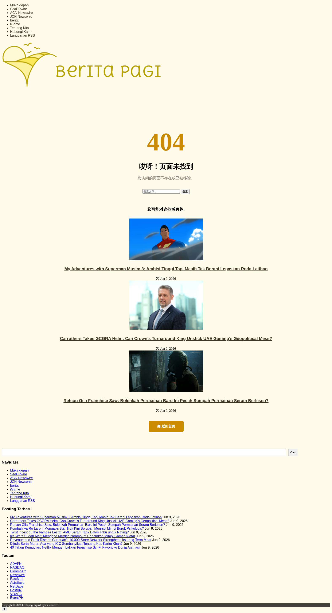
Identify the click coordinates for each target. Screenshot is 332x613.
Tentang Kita (19, 28)
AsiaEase (17, 582)
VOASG (16, 594)
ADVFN (16, 563)
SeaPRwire (18, 9)
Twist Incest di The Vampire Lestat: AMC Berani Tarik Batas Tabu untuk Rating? (69, 532)
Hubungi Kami (20, 31)
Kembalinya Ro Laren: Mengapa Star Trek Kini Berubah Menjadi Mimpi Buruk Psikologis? (77, 528)
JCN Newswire (21, 16)
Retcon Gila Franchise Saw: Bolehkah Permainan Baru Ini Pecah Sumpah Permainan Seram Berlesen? (166, 400)
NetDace (16, 586)
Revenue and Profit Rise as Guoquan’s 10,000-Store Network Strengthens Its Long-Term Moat (80, 540)
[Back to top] (4, 609)
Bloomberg (18, 571)
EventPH (16, 598)
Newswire (17, 575)
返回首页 (166, 426)
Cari (292, 452)
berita (14, 20)
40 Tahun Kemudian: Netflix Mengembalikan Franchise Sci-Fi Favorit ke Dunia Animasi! (75, 547)
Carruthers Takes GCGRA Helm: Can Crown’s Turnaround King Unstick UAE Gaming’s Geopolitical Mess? (166, 338)
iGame (15, 24)
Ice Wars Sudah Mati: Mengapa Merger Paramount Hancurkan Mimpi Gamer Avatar (72, 536)
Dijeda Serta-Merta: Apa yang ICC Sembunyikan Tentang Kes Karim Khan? (66, 543)
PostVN (16, 590)
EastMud (16, 579)
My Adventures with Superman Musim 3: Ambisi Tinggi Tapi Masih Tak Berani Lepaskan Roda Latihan (165, 269)
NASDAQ (17, 567)
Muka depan (19, 5)
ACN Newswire (21, 13)
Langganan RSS (22, 35)
